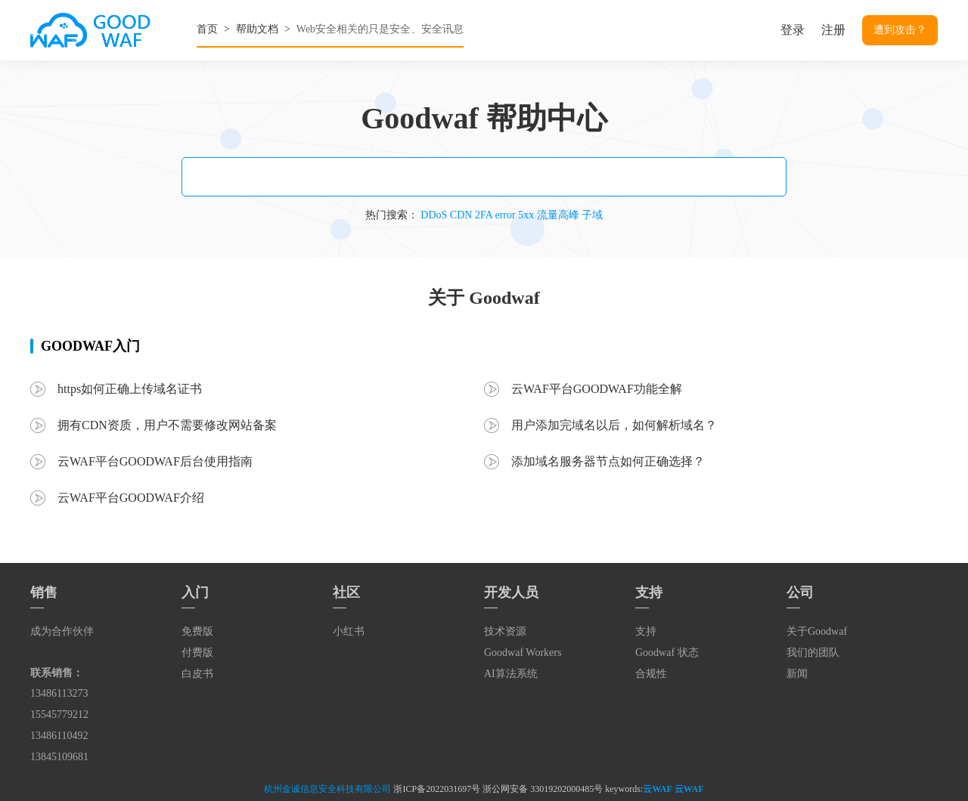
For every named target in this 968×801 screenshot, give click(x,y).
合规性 (651, 673)
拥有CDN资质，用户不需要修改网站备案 (167, 425)
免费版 (197, 631)
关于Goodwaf (816, 631)
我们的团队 (812, 652)
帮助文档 (257, 29)
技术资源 (505, 631)
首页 (207, 29)
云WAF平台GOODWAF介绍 (130, 497)
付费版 (197, 652)
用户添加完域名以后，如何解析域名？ (614, 425)
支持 (645, 631)
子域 (592, 215)
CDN (461, 215)
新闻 (797, 673)
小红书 (349, 631)
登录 (792, 29)
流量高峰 (558, 215)
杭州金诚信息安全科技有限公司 (327, 789)
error (505, 215)
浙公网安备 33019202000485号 (542, 789)
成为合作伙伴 (62, 631)
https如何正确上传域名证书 (129, 388)
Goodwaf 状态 (667, 652)
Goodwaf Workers (522, 652)
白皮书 (197, 673)
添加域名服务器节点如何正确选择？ (608, 461)
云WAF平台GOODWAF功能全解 (596, 388)
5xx (526, 215)
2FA (483, 215)
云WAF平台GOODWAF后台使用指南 (155, 461)
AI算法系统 (511, 673)
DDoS (433, 215)
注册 (833, 29)
